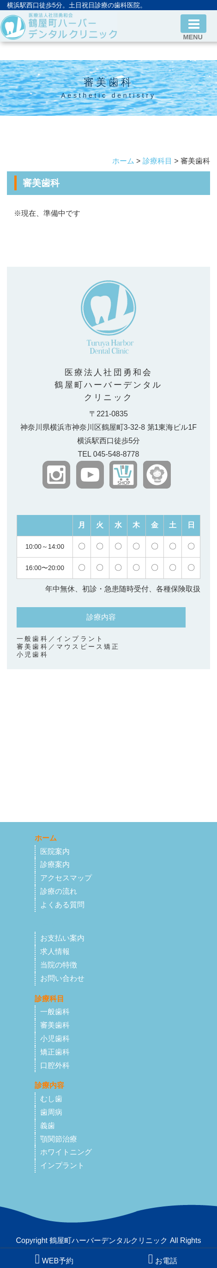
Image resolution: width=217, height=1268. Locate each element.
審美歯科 (55, 1025)
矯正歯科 (55, 1052)
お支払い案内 (62, 938)
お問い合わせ (62, 978)
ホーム (123, 161)
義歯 (47, 1126)
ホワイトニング (66, 1152)
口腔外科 (55, 1065)
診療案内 (55, 864)
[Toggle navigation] (193, 23)
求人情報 (55, 951)
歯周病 (51, 1112)
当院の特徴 (58, 965)
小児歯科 (55, 1038)
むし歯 (51, 1099)
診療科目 (157, 161)
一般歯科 (55, 1012)
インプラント (62, 1165)
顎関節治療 (58, 1139)
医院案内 (55, 851)
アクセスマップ (66, 878)
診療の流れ (58, 891)
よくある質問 (62, 905)
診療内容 (49, 1085)
